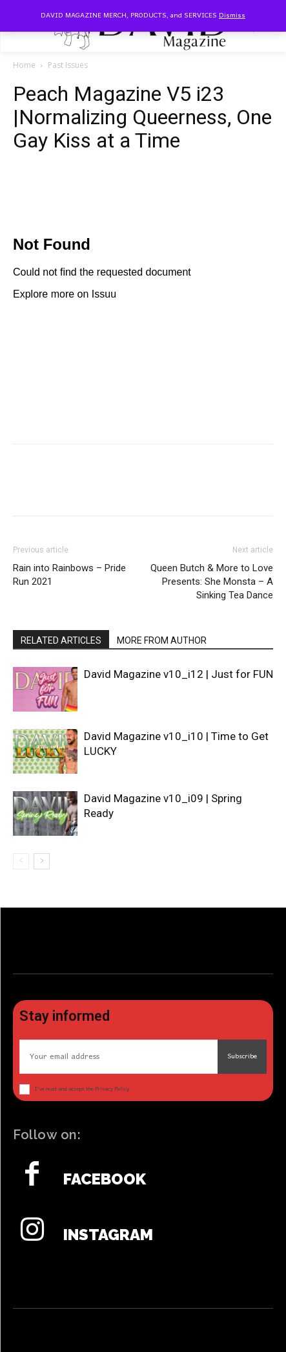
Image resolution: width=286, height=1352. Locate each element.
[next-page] (42, 861)
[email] (118, 1057)
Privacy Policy (112, 1089)
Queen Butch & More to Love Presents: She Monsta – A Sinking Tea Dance (211, 581)
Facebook (104, 1179)
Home (24, 65)
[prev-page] (21, 861)
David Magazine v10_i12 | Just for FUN (178, 674)
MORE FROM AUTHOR (162, 640)
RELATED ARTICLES (61, 640)
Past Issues (68, 65)
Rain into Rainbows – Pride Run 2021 (69, 574)
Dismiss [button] (232, 15)
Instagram (108, 1235)
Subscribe (242, 1056)
